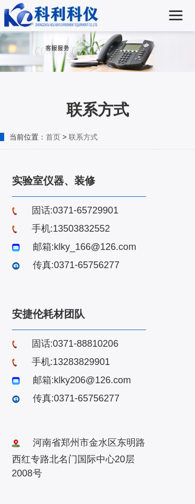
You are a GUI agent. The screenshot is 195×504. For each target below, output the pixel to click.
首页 (53, 137)
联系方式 (83, 137)
